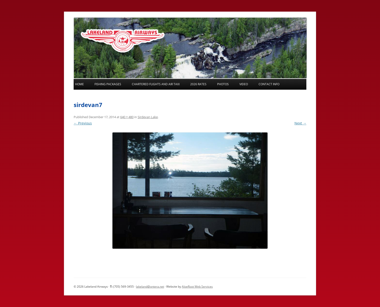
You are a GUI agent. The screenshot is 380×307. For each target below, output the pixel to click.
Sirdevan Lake (148, 117)
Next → (300, 123)
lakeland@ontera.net (150, 286)
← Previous (83, 123)
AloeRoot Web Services (197, 286)
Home (79, 84)
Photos (223, 84)
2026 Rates (198, 84)
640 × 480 (127, 117)
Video (243, 84)
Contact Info (269, 84)
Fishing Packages (108, 84)
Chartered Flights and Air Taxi (156, 84)
